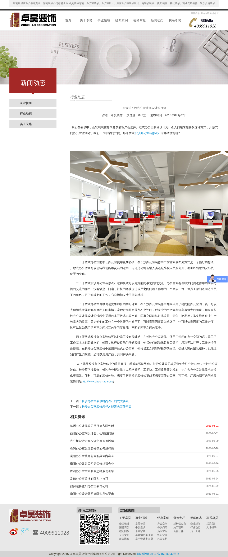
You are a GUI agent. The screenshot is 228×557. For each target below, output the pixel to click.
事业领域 (103, 20)
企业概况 (124, 523)
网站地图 (204, 13)
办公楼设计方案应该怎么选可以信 (92, 441)
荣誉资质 (124, 527)
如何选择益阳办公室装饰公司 (89, 486)
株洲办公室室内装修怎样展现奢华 (92, 471)
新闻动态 (157, 20)
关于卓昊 (86, 20)
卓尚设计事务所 (144, 538)
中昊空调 (140, 527)
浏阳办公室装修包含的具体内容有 (92, 456)
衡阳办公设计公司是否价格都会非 (92, 463)
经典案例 (121, 20)
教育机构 (162, 538)
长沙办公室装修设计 (147, 133)
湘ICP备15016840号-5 (164, 554)
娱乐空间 (162, 535)
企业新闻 (26, 103)
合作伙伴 (178, 531)
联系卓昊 (175, 20)
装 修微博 (214, 13)
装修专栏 (139, 20)
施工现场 (178, 527)
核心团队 (124, 531)
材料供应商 (179, 523)
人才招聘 (211, 527)
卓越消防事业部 (144, 535)
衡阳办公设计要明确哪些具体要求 (92, 493)
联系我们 (211, 523)
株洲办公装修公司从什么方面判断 (92, 425)
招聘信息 (195, 13)
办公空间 (162, 523)
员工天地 (26, 124)
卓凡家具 (140, 531)
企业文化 (124, 535)
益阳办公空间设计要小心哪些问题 (92, 433)
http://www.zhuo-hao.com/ (97, 381)
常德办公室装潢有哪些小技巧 (89, 478)
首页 (68, 20)
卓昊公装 (140, 523)
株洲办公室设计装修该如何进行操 (92, 448)
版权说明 (143, 554)
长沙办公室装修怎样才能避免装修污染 (107, 406)
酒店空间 (162, 531)
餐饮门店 (162, 527)
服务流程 (124, 538)
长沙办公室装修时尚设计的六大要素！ (107, 401)
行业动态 (26, 113)
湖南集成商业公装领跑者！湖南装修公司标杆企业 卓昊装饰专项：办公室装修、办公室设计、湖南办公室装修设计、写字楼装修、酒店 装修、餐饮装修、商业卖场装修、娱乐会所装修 (114, 3)
